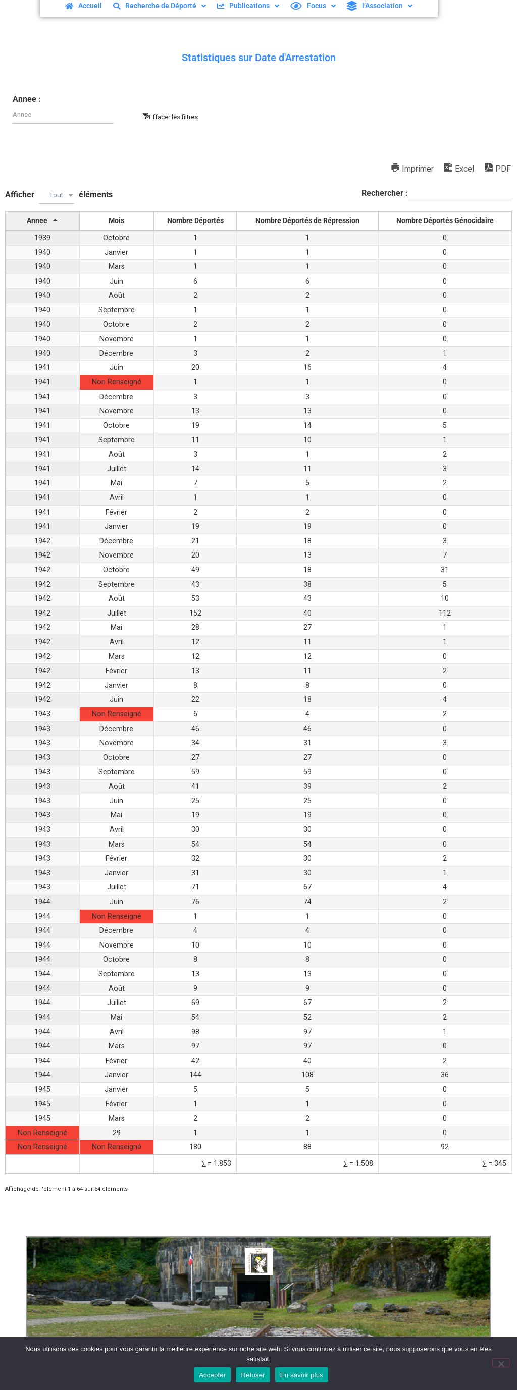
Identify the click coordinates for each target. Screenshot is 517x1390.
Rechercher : (436, 193)
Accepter (212, 1375)
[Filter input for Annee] (63, 115)
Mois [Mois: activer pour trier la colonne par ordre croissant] (116, 220)
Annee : (27, 99)
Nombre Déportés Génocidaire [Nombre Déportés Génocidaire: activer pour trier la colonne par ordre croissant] (445, 220)
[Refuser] (500, 1362)
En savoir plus (301, 1375)
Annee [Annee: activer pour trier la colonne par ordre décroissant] (37, 220)
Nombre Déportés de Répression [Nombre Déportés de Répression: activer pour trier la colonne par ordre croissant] (307, 220)
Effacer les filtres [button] (173, 117)
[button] (258, 1316)
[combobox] (56, 195)
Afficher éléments (59, 195)
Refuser (253, 1375)
